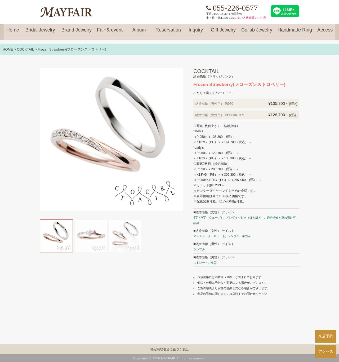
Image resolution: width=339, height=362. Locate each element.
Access (325, 32)
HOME (8, 49)
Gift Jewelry (223, 32)
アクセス (325, 351)
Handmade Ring (295, 32)
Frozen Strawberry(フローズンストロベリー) (72, 49)
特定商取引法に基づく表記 (169, 349)
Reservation (168, 32)
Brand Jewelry (76, 32)
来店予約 (325, 336)
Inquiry (195, 32)
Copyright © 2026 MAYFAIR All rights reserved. (169, 358)
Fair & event (110, 32)
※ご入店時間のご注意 (251, 17)
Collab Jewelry (256, 32)
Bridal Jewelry (40, 32)
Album (139, 32)
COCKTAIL (25, 49)
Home (12, 32)
